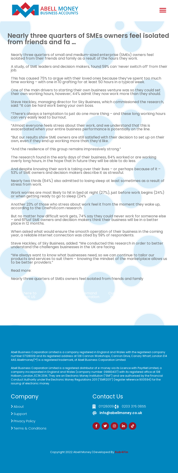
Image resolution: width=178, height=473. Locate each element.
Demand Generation (89, 295)
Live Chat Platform (61, 295)
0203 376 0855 (134, 407)
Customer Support (117, 295)
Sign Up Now (153, 293)
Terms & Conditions (30, 428)
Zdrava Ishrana (100, 455)
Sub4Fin (121, 452)
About (19, 406)
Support (20, 413)
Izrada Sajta (75, 455)
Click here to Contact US (25, 295)
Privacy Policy (24, 421)
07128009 (106, 407)
